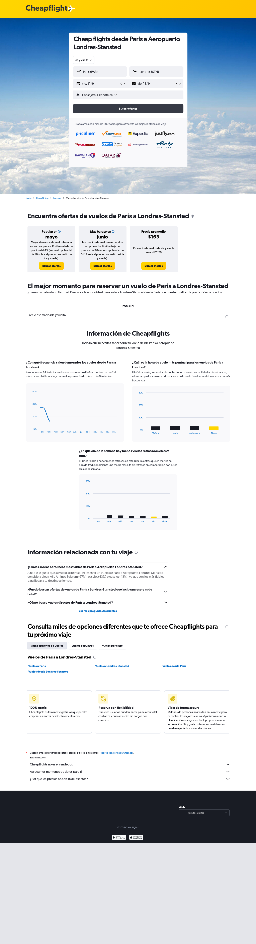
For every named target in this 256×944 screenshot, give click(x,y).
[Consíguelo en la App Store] (136, 838)
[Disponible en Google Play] (119, 838)
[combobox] (84, 60)
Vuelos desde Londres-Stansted (48, 671)
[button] (98, 83)
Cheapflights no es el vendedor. (130, 764)
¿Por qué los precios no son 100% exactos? (130, 779)
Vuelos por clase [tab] (112, 645)
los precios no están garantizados (116, 752)
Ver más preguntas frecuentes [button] (98, 610)
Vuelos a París (37, 666)
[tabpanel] (128, 449)
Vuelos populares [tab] (83, 645)
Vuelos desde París (174, 666)
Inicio (28, 198)
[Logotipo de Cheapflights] (48, 9)
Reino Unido (42, 198)
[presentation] (192, 216)
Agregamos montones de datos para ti (130, 771)
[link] (51, 266)
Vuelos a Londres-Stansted (112, 666)
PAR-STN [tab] (128, 305)
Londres (57, 198)
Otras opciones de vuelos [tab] (47, 645)
